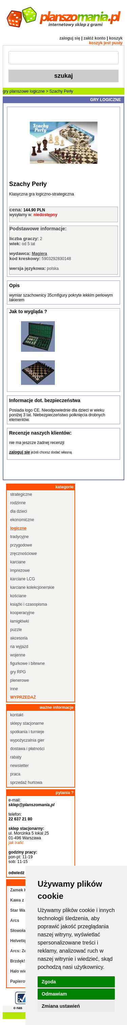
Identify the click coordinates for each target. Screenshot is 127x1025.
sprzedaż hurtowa (26, 782)
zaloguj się (69, 38)
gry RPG (18, 672)
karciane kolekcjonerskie (32, 587)
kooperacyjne (22, 612)
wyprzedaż (23, 697)
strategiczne (21, 494)
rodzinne (18, 502)
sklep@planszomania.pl (31, 804)
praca (15, 774)
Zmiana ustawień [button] (61, 1006)
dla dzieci (18, 511)
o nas (18, 1008)
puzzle (16, 629)
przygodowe (21, 545)
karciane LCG (22, 579)
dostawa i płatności (27, 748)
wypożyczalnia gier (27, 740)
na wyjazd (19, 646)
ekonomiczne (22, 519)
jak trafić (16, 842)
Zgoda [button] (49, 981)
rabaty (15, 757)
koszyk (116, 38)
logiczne (37, 91)
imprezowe (20, 570)
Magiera (39, 253)
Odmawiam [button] (54, 994)
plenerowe (19, 680)
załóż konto (95, 38)
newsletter (19, 765)
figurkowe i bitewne (27, 663)
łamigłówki (19, 621)
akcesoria (18, 638)
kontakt (16, 715)
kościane (18, 595)
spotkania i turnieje (27, 731)
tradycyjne (19, 536)
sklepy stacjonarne (27, 723)
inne (14, 688)
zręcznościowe (23, 553)
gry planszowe (16, 91)
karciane (17, 562)
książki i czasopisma (28, 604)
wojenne (17, 655)
